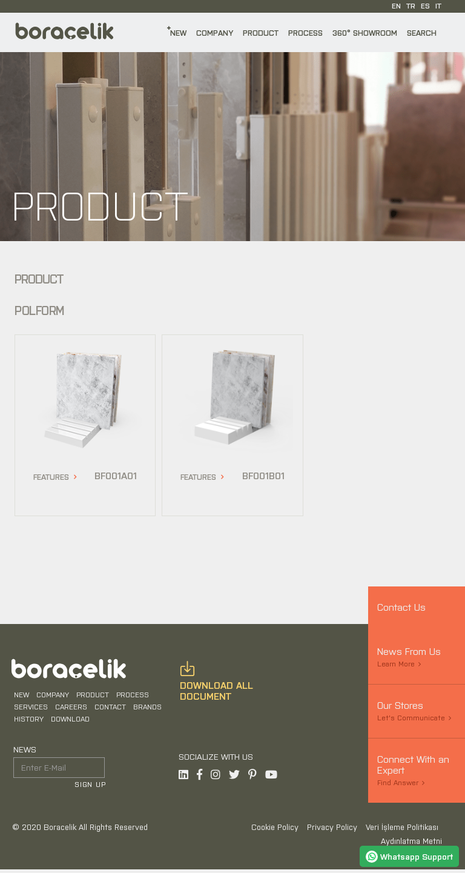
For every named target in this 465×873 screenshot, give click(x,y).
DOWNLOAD (69, 721)
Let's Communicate (411, 717)
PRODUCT (261, 32)
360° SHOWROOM (364, 32)
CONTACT (109, 709)
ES (425, 5)
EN (396, 5)
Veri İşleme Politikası (402, 831)
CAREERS (70, 709)
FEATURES (51, 476)
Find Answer (397, 782)
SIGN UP (91, 786)
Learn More (396, 663)
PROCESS (305, 32)
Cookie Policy (276, 831)
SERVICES (30, 709)
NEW (178, 32)
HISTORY (27, 721)
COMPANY (214, 32)
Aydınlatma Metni (411, 845)
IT (438, 5)
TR (410, 5)
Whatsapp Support (409, 856)
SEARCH (422, 32)
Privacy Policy (333, 831)
